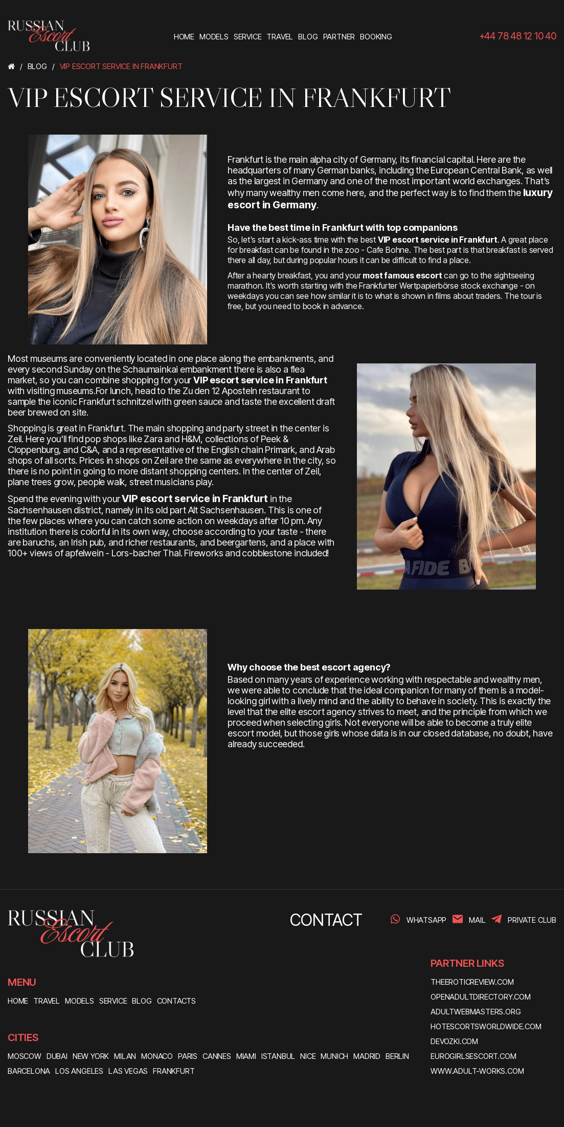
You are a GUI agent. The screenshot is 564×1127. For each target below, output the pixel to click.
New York (91, 1056)
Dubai (57, 1056)
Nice (307, 1056)
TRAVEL (46, 1001)
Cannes (216, 1056)
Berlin (397, 1056)
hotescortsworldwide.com (486, 1026)
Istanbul (278, 1056)
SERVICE (113, 1001)
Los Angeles (79, 1071)
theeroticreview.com (472, 982)
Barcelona (29, 1071)
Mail (477, 920)
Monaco (157, 1056)
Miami (246, 1056)
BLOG (141, 1001)
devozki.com (454, 1041)
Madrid (366, 1056)
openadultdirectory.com (481, 997)
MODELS (79, 1001)
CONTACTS (176, 1001)
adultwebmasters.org (476, 1011)
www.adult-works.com (477, 1071)
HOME (18, 1001)
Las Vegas (128, 1071)
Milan (125, 1056)
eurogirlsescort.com (473, 1056)
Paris (187, 1056)
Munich (334, 1056)
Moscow (24, 1056)
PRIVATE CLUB (532, 920)
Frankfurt (173, 1071)
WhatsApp (426, 920)
